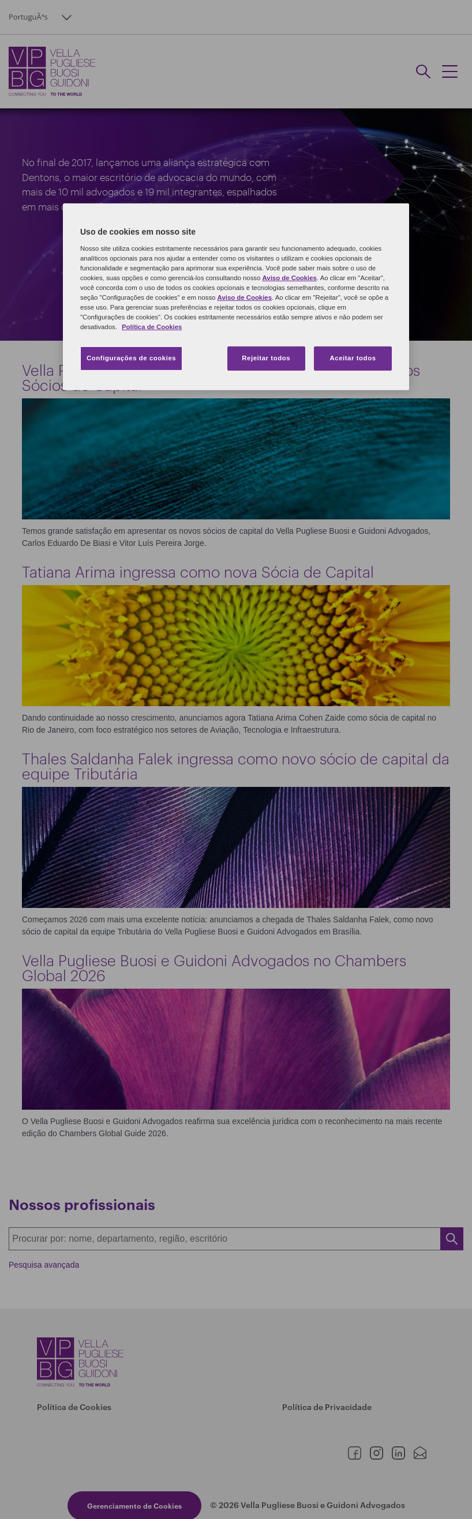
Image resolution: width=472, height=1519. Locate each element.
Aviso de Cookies (290, 277)
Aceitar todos (352, 358)
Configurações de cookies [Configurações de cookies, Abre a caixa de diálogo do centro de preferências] (131, 358)
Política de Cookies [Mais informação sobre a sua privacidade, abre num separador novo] (152, 326)
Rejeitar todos (266, 358)
